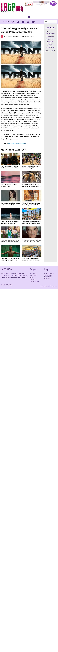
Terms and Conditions (48, 276)
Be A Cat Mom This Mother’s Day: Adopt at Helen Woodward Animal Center (31, 185)
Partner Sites (34, 281)
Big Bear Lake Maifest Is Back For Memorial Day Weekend (30, 167)
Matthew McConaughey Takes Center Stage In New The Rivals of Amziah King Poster (31, 204)
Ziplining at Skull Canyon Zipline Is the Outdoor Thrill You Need (31, 222)
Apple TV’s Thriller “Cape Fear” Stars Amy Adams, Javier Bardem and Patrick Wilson (10, 259)
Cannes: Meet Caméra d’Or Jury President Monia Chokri (10, 203)
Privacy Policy (49, 273)
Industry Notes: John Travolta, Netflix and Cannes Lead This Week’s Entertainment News (10, 167)
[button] (29, 17)
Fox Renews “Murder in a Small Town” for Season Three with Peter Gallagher (31, 240)
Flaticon (47, 279)
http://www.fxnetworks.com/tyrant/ (17, 143)
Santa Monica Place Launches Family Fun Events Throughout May (10, 240)
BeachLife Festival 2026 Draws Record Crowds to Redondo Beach (31, 259)
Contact (32, 279)
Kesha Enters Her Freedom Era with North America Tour (10, 222)
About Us (33, 273)
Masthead (33, 275)
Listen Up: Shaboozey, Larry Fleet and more (9, 185)
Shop (31, 277)
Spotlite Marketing (52, 286)
